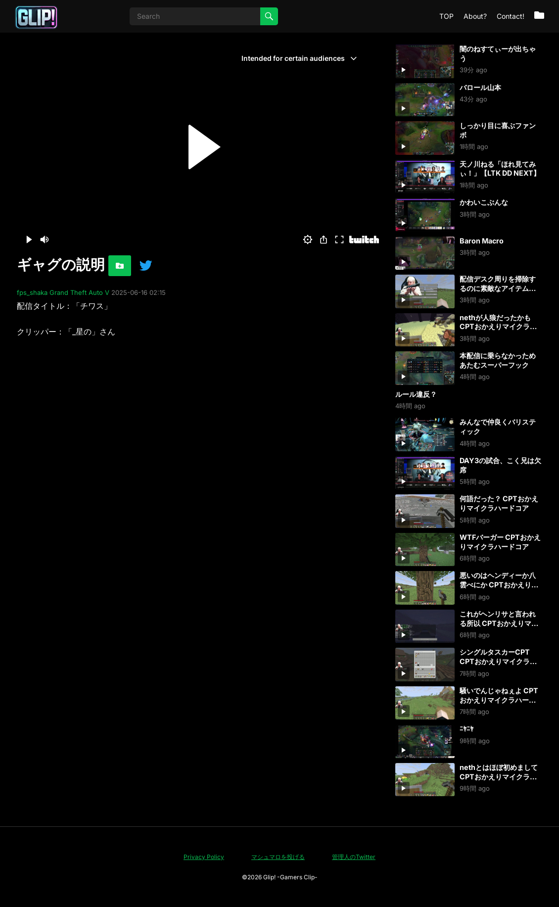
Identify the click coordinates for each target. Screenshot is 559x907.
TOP (446, 16)
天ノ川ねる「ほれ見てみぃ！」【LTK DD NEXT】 (500, 169)
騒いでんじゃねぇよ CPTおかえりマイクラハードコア (499, 699)
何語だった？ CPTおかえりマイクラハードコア (499, 503)
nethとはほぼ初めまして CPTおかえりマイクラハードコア (499, 776)
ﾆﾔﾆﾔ (466, 728)
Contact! (510, 16)
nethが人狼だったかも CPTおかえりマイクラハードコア (498, 326)
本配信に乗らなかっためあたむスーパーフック (498, 360)
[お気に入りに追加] (119, 265)
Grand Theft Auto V (79, 292)
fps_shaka (32, 292)
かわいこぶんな (484, 202)
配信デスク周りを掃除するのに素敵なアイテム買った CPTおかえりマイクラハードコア (499, 293)
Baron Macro (482, 241)
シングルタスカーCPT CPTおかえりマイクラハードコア (498, 661)
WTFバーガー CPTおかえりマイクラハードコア (500, 542)
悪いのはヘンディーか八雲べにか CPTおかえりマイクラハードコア (499, 584)
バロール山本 (480, 87)
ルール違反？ (416, 394)
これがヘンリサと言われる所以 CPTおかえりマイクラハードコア (499, 623)
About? (475, 16)
